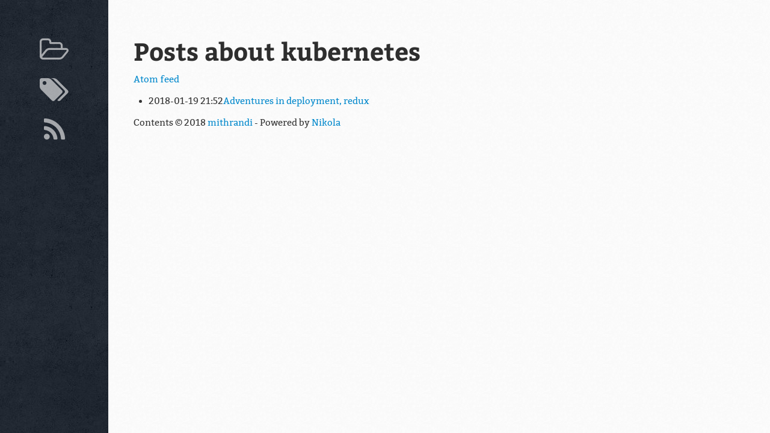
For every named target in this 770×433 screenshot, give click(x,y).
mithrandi (230, 122)
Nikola (326, 122)
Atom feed (156, 79)
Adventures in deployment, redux (296, 101)
